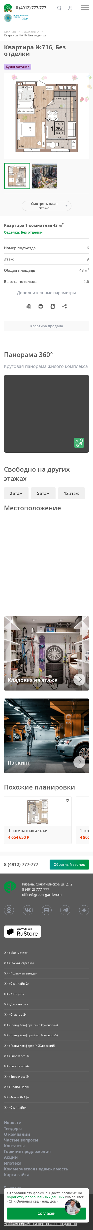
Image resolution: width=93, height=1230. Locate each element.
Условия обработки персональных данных (40, 1224)
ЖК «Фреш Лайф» (16, 1097)
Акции (11, 1157)
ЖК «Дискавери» (16, 1004)
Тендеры (13, 1128)
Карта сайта (17, 1174)
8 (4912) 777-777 (31, 7)
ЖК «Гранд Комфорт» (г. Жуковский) (29, 1046)
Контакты (14, 1145)
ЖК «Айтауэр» (14, 994)
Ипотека (13, 1163)
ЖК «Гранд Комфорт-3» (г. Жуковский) (31, 1025)
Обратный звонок (69, 864)
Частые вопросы (21, 1140)
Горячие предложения (27, 1151)
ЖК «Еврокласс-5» (17, 1076)
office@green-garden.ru (42, 894)
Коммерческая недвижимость (36, 1169)
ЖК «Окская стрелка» (19, 963)
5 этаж (43, 493)
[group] (46, 116)
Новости (13, 1122)
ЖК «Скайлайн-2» (16, 983)
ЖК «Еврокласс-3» (17, 1056)
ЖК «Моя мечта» (16, 953)
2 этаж (16, 493)
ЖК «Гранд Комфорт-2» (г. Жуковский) (31, 1035)
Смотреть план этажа (44, 205)
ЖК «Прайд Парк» (16, 1087)
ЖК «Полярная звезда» (20, 973)
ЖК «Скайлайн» (15, 1107)
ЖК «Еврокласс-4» (17, 1066)
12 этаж (71, 493)
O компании (17, 1134)
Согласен (46, 1213)
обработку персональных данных (35, 1197)
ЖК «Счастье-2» (15, 1014)
